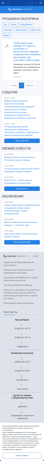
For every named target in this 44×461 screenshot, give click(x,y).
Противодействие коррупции (19, 303)
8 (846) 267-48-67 (22, 371)
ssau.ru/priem (22, 389)
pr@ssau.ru (22, 406)
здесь (25, 434)
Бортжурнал (21, 30)
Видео (6, 35)
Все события (22, 141)
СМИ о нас (35, 30)
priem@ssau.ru (22, 380)
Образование (26, 24)
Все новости (22, 189)
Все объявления (22, 242)
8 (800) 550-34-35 (22, 362)
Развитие (8, 30)
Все (5, 24)
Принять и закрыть (22, 455)
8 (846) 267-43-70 (22, 328)
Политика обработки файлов (18, 285)
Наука (13, 24)
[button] (32, 3)
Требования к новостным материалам (22, 417)
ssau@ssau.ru (22, 346)
